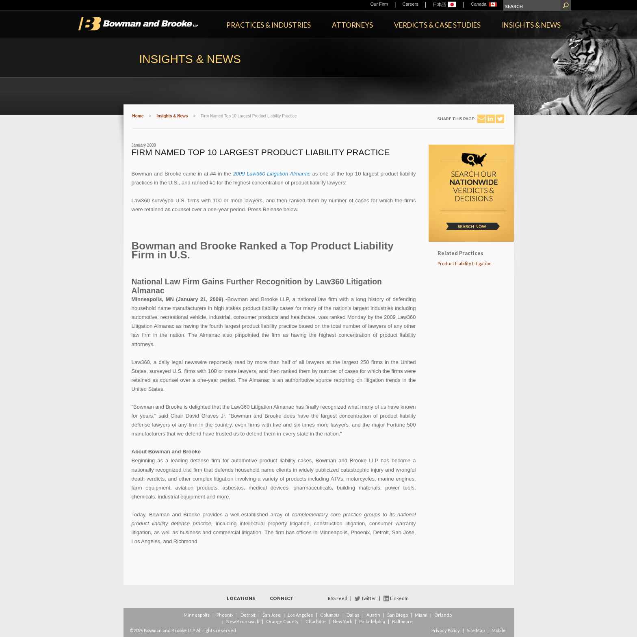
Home (138, 116)
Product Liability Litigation (465, 263)
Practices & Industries (268, 25)
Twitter (368, 598)
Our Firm (379, 4)
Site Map (476, 630)
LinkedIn (399, 598)
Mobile (499, 630)
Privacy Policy (445, 630)
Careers (410, 4)
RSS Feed (337, 598)
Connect (281, 598)
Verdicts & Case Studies (437, 25)
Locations (241, 598)
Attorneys (352, 25)
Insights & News (531, 25)
